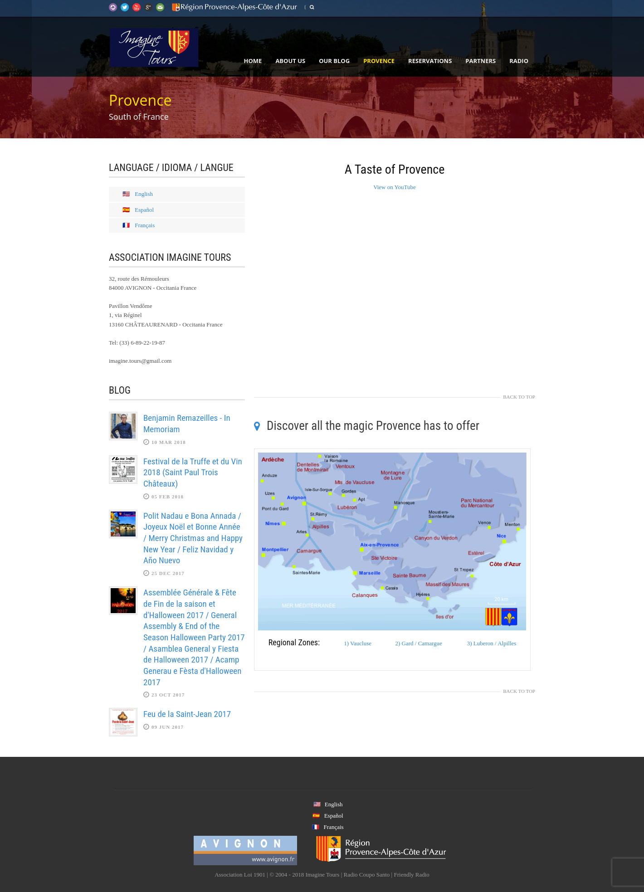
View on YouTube (394, 187)
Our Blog (334, 61)
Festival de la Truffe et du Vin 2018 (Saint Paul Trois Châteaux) (192, 472)
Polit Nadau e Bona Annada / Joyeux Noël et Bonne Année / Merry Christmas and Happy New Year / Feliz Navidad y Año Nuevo (193, 538)
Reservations (430, 61)
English (144, 193)
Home (253, 61)
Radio (518, 61)
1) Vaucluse (357, 643)
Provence (379, 61)
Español (144, 209)
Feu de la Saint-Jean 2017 (187, 714)
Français (145, 225)
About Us (290, 61)
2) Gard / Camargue (418, 643)
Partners (480, 61)
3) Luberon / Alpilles (492, 643)
